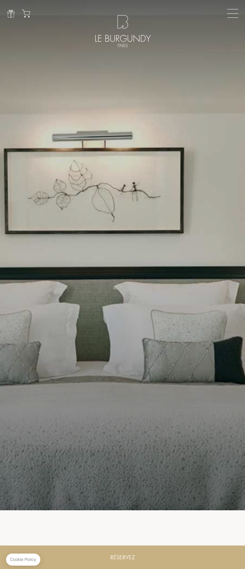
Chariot (26, 13)
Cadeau (11, 13)
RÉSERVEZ (122, 557)
